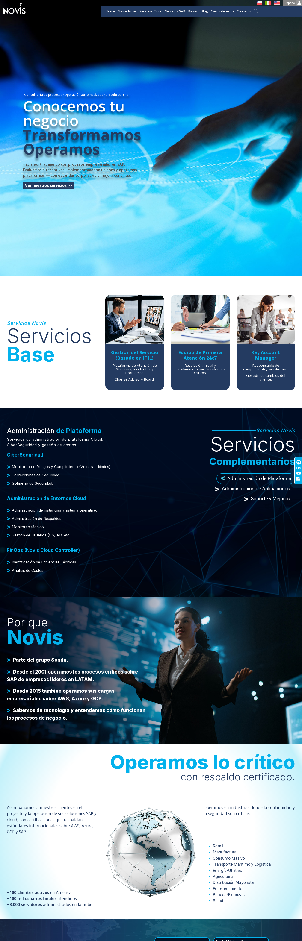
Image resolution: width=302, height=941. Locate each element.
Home (110, 11)
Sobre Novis (127, 11)
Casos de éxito (222, 11)
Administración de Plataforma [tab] (255, 478)
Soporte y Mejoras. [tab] (267, 499)
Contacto (244, 11)
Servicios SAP (175, 11)
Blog (204, 11)
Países (193, 11)
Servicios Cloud (150, 11)
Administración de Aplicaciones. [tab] (253, 489)
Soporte (293, 3)
